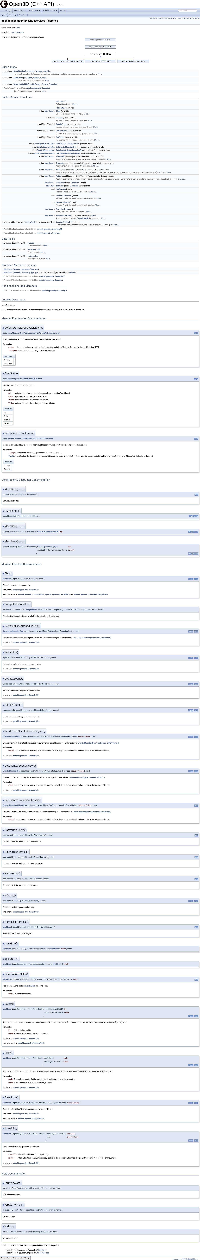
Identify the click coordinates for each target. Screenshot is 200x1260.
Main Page (7, 11)
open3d (3, 15)
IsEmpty (59, 118)
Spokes (45, 84)
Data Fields (177, 18)
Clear (58, 111)
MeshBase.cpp (43, 1252)
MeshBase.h (17, 32)
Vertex (43, 78)
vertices (72, 272)
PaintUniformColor (63, 215)
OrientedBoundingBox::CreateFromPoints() (87, 777)
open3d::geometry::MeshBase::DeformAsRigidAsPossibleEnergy (34, 332)
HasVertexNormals (63, 195)
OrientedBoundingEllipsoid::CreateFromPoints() (92, 811)
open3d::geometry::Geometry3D (49, 229)
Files (62, 11)
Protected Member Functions (190, 18)
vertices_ (31, 242)
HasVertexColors (63, 202)
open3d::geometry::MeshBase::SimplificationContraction (30, 438)
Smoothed (53, 84)
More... (18, 28)
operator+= (60, 182)
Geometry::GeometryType (24, 269)
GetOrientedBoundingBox (66, 147)
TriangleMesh (82, 218)
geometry (13, 15)
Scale (58, 169)
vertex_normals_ (34, 249)
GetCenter (60, 137)
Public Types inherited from (26, 88)
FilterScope (18, 78)
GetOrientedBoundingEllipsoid (68, 153)
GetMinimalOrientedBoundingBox (69, 150)
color (93, 215)
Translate (60, 163)
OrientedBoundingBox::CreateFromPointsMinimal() (98, 742)
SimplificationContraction (24, 71)
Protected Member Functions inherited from (33, 276)
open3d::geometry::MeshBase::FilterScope (25, 378)
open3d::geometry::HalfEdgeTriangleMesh (91, 594)
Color (30, 78)
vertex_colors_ (33, 255)
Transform (60, 156)
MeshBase (22, 15)
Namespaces (34, 11)
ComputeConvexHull (64, 221)
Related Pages (19, 11)
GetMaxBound (61, 131)
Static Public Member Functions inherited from (34, 290)
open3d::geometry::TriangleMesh (31, 594)
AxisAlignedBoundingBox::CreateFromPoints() (92, 637)
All (25, 78)
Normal (36, 78)
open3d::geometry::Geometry (38, 88)
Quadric (46, 71)
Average (39, 71)
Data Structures (50, 11)
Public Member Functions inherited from (32, 229)
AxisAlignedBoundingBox (44, 144)
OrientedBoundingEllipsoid (44, 153)
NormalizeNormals (63, 208)
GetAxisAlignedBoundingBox (67, 144)
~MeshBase (61, 108)
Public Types (153, 18)
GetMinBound (61, 124)
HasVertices (61, 189)
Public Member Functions (165, 18)
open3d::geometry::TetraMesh (57, 594)
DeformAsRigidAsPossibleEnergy (27, 84)
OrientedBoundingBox (46, 147)
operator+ (60, 186)
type (36, 269)
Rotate (58, 176)
